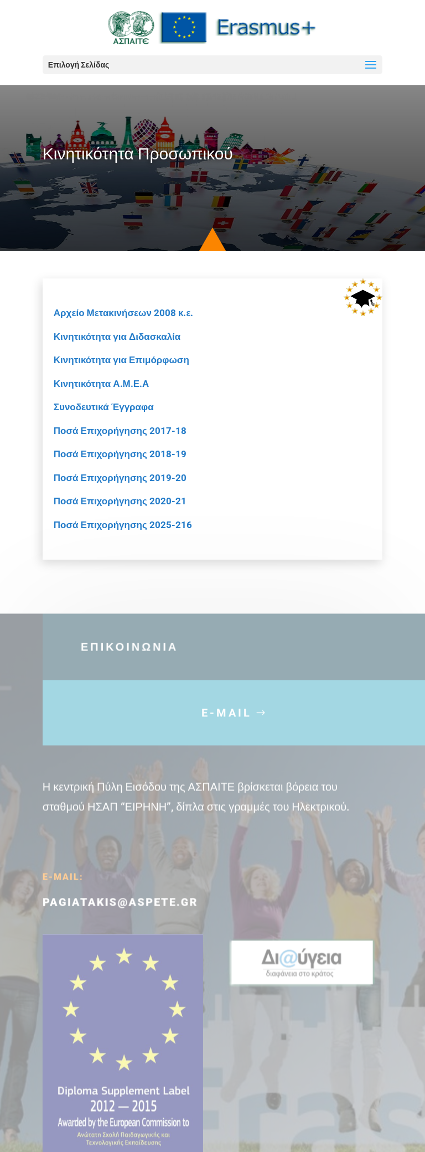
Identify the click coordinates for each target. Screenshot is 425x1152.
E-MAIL (226, 733)
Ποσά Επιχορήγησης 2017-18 (120, 430)
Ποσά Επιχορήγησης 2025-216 (123, 524)
